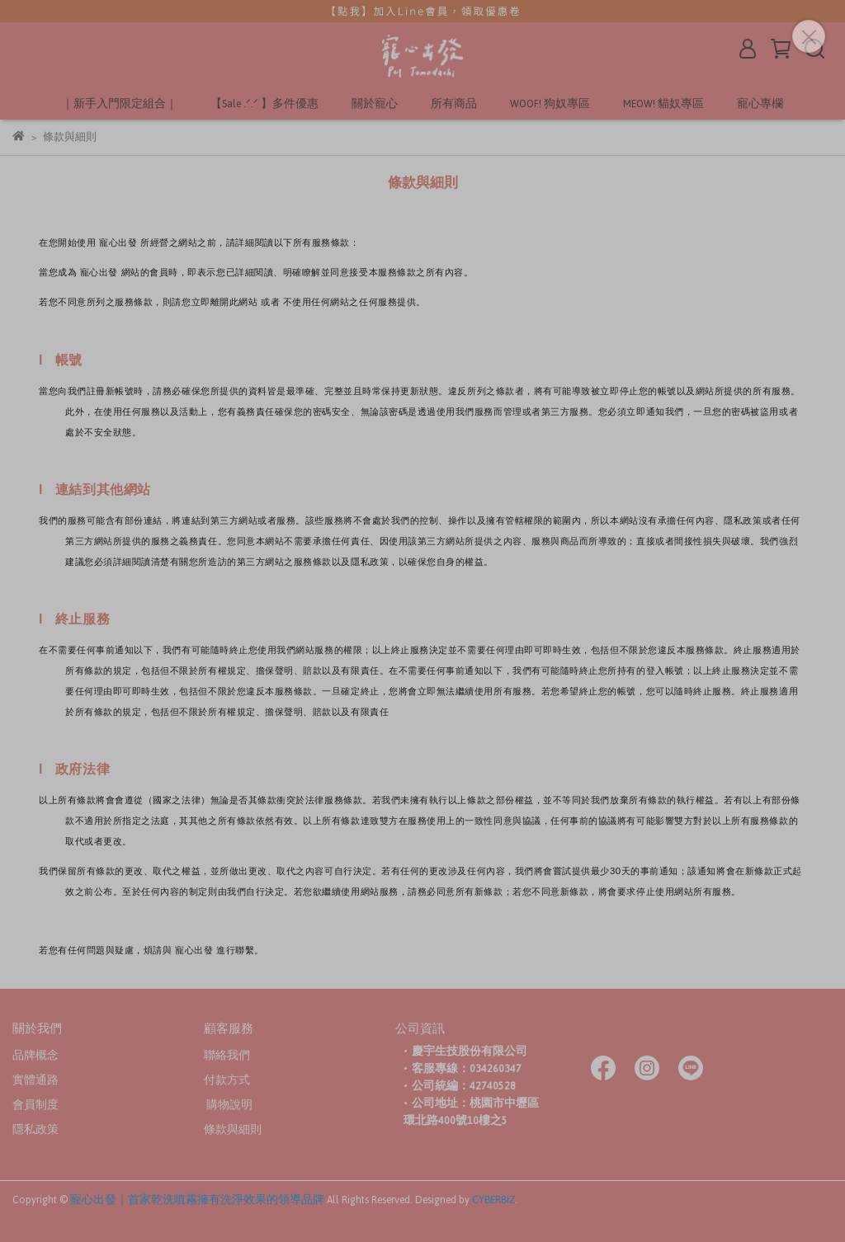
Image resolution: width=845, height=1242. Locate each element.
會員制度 (35, 1105)
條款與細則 (233, 1130)
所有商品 (454, 104)
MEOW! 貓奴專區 (663, 104)
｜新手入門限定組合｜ (119, 104)
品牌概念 (35, 1056)
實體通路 (35, 1080)
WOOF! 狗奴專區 (550, 104)
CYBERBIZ (493, 1200)
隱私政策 (35, 1130)
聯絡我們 (227, 1056)
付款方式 (227, 1080)
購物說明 (228, 1105)
